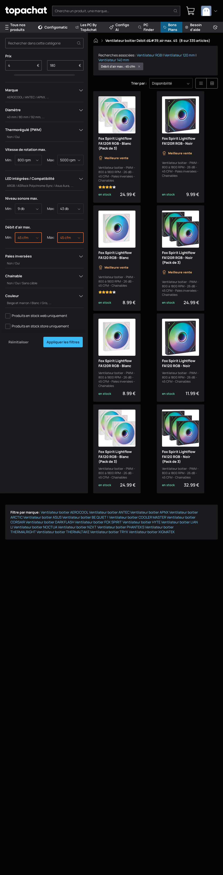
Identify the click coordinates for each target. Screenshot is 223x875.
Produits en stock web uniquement (39, 315)
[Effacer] (79, 43)
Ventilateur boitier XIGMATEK (152, 554)
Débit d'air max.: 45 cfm (121, 66)
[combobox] (209, 10)
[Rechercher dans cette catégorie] (44, 43)
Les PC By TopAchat (86, 27)
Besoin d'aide (193, 27)
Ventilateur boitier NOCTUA (35, 549)
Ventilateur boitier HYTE (141, 544)
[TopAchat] (28, 11)
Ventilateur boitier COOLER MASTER (137, 539)
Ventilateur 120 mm (179, 55)
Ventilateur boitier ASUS (42, 539)
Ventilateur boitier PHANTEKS (120, 549)
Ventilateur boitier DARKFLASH (50, 544)
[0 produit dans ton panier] (190, 10)
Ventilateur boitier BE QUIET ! (85, 539)
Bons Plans (170, 27)
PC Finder (146, 27)
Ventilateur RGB (149, 55)
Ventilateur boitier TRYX (109, 554)
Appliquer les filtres (63, 342)
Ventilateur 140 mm (113, 60)
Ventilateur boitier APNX (149, 534)
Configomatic (52, 27)
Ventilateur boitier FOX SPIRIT (98, 544)
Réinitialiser (18, 342)
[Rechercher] (174, 11)
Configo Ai (119, 27)
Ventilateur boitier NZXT (77, 549)
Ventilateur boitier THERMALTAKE (63, 554)
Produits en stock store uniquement (40, 326)
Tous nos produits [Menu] (15, 27)
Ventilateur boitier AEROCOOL (64, 534)
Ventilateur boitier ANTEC (109, 534)
